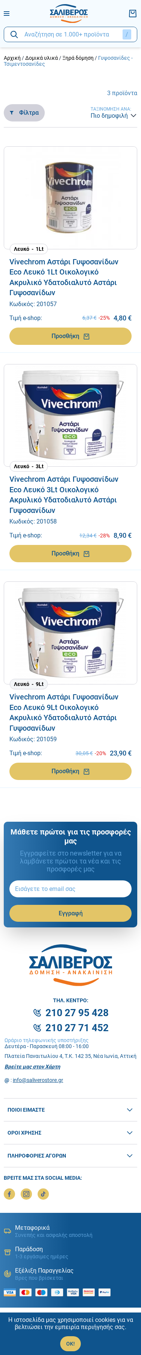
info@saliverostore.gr (38, 1080)
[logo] (69, 13)
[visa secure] (75, 1292)
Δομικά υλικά (41, 58)
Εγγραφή (71, 913)
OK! (70, 1344)
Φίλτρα (24, 112)
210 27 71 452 (77, 1027)
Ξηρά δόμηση (78, 58)
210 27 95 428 (77, 1012)
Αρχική (12, 58)
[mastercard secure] (91, 1292)
